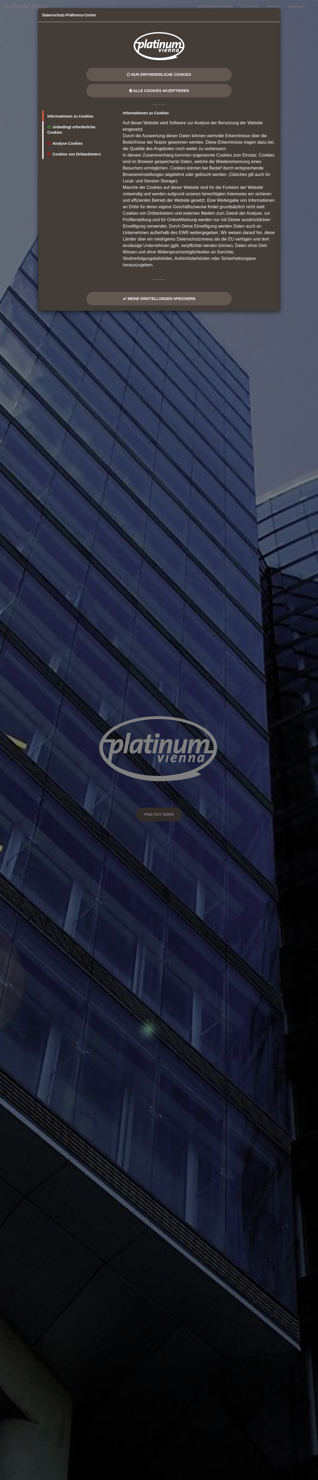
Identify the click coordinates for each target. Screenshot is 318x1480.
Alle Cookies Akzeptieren (159, 91)
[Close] (274, 14)
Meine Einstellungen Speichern (159, 298)
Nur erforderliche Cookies (159, 74)
